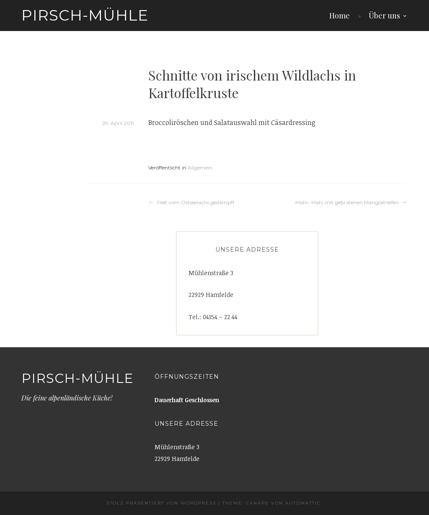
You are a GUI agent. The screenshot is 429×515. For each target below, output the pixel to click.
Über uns (384, 15)
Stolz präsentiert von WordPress (161, 503)
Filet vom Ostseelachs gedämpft (196, 202)
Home (339, 15)
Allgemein (200, 167)
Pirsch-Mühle (84, 15)
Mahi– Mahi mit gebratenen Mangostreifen (347, 202)
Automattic (303, 503)
